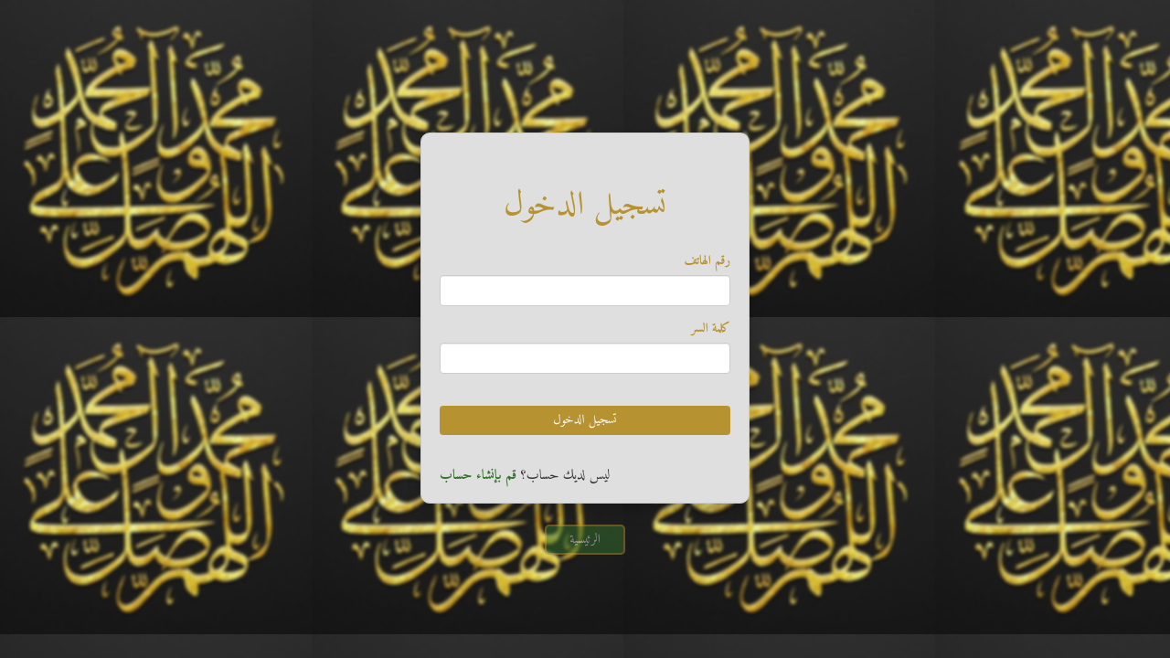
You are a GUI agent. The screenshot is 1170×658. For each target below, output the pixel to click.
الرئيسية (585, 539)
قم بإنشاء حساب (478, 475)
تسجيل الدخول (584, 420)
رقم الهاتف (707, 261)
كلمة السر (710, 329)
